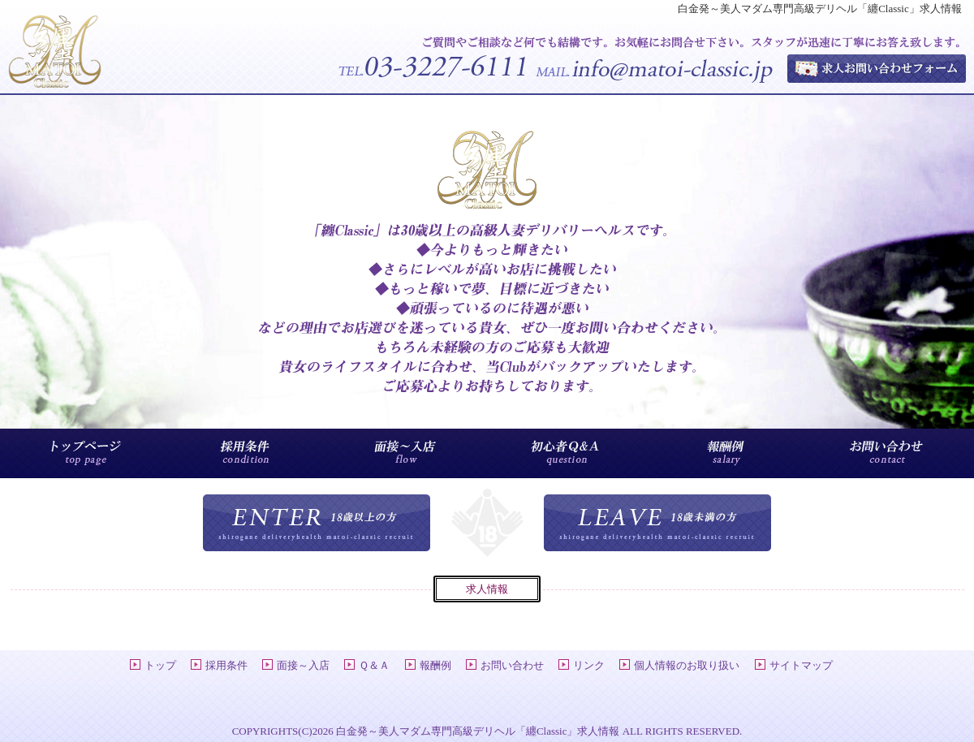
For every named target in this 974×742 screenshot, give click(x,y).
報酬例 (435, 665)
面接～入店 (303, 665)
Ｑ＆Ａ (374, 665)
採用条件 (226, 665)
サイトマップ (801, 665)
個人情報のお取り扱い (686, 665)
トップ (160, 665)
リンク (589, 665)
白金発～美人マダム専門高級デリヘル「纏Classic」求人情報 (478, 731)
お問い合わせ (512, 665)
